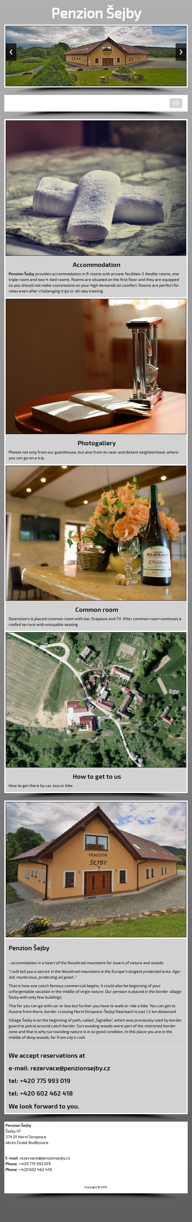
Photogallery (97, 443)
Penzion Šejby (96, 14)
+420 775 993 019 (45, 1081)
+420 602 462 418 (46, 1094)
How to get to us (97, 777)
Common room (96, 610)
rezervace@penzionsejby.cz (70, 1068)
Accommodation (96, 265)
